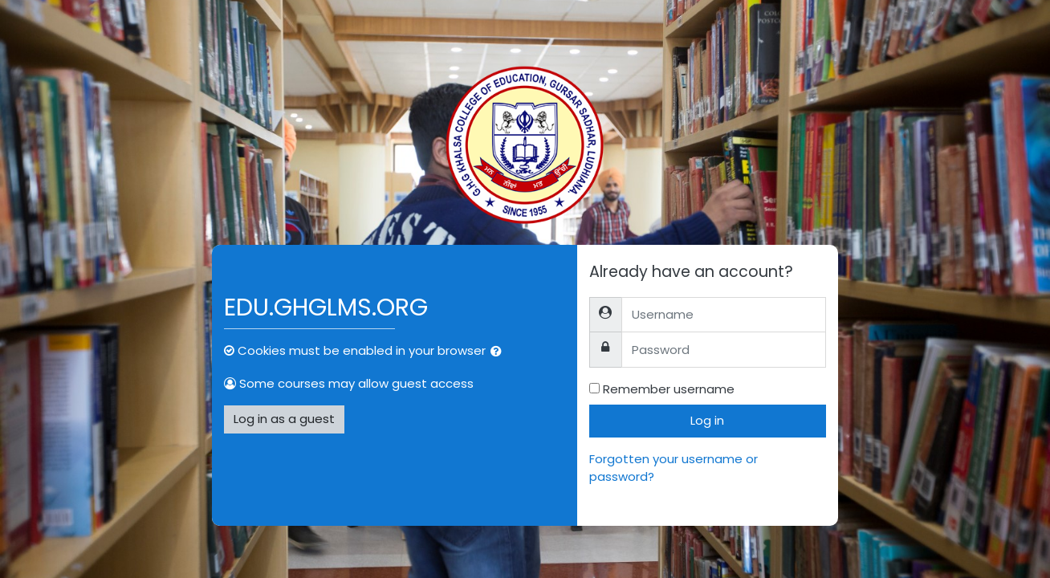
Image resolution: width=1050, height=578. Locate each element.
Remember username (669, 389)
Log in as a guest (284, 418)
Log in (707, 420)
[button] (499, 352)
